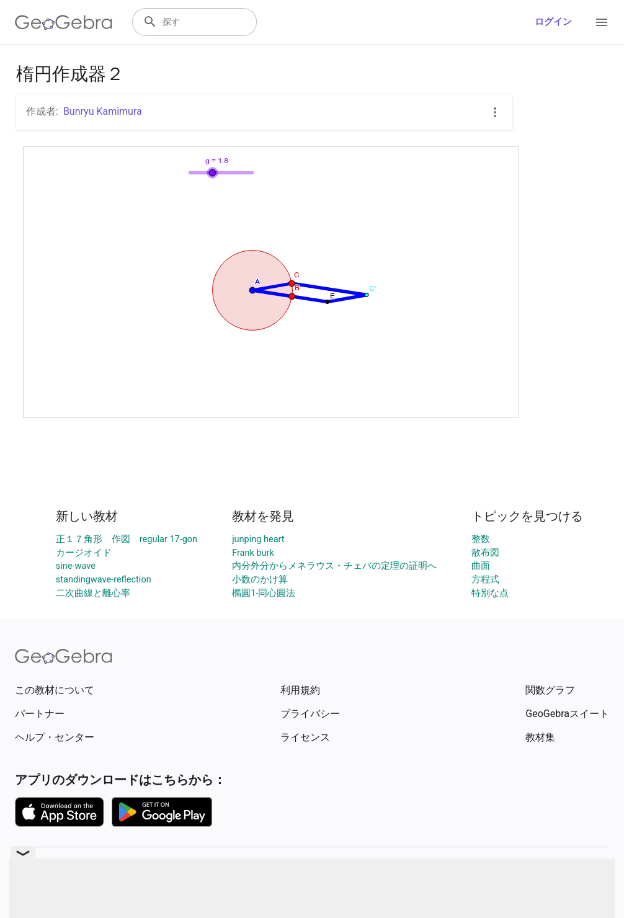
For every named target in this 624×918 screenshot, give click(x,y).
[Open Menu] (601, 22)
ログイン (553, 22)
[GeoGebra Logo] (63, 22)
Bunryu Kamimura (102, 111)
